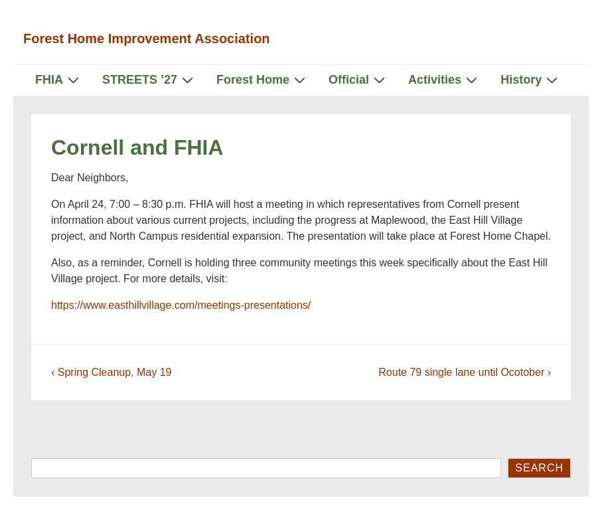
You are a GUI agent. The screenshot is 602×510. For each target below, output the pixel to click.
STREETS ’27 (149, 79)
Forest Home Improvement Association (146, 38)
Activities (444, 79)
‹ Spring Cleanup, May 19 (111, 372)
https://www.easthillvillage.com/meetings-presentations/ (181, 305)
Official (358, 79)
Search (539, 467)
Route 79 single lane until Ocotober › (464, 372)
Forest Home (262, 79)
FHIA (58, 79)
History (530, 79)
